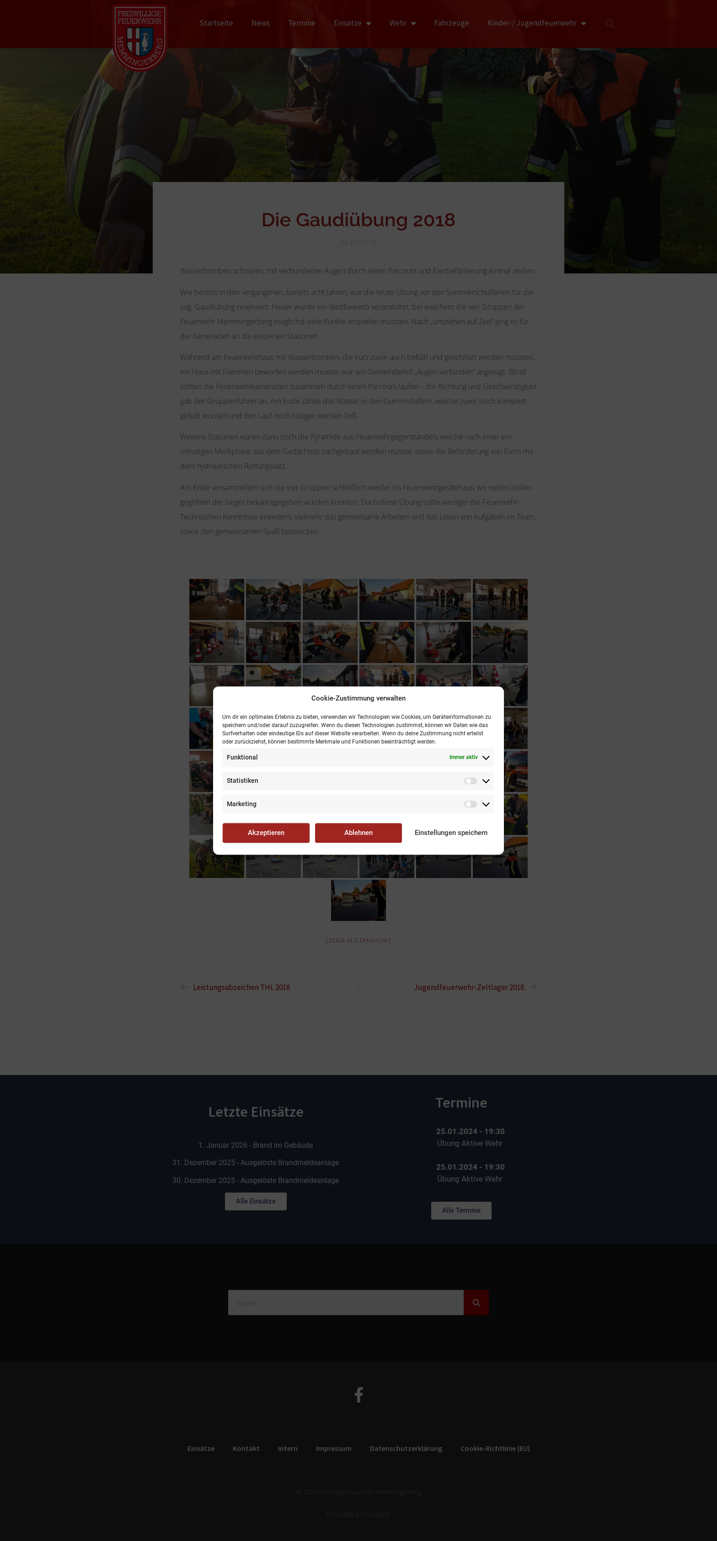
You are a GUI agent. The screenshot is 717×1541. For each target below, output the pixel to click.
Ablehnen (358, 833)
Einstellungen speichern (451, 833)
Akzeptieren (266, 833)
